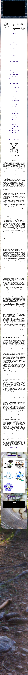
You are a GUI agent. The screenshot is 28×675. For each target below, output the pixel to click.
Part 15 (14, 98)
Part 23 (14, 132)
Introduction (14, 35)
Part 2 (14, 42)
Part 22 (14, 128)
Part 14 (14, 94)
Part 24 (14, 137)
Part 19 (14, 115)
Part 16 (14, 102)
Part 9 (14, 72)
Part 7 (14, 63)
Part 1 (14, 38)
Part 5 (14, 55)
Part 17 (14, 107)
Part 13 (14, 89)
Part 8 (14, 68)
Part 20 (14, 119)
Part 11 (14, 81)
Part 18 (14, 111)
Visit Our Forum (14, 157)
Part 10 (14, 76)
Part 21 (14, 124)
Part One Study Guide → (14, 447)
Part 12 (14, 85)
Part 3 (14, 46)
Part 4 (14, 51)
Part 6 (14, 59)
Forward (14, 33)
